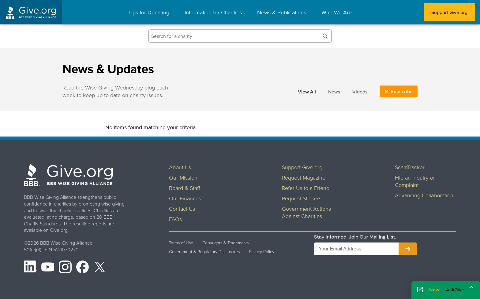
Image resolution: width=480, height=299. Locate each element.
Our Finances (185, 198)
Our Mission (183, 177)
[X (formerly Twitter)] (99, 268)
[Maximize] (471, 287)
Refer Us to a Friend (305, 187)
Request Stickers (301, 198)
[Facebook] (82, 268)
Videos (359, 91)
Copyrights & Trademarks (225, 243)
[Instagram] (65, 268)
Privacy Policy (261, 252)
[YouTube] (47, 268)
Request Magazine (303, 177)
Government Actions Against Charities (306, 212)
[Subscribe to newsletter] (408, 248)
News (334, 91)
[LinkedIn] (30, 268)
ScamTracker (410, 167)
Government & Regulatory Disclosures (204, 252)
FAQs (175, 219)
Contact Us (182, 208)
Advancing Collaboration (424, 195)
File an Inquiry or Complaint (415, 181)
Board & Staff (184, 187)
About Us (180, 167)
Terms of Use (181, 243)
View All (307, 91)
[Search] (325, 36)
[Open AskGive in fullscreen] (420, 290)
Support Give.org (449, 12)
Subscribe (402, 91)
